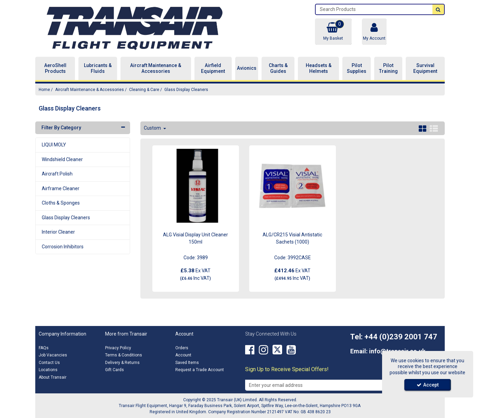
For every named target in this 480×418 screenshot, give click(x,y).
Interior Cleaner (58, 232)
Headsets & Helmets (318, 68)
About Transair (52, 377)
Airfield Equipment (213, 68)
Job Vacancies (53, 355)
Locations (48, 369)
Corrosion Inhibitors (63, 246)
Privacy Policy (118, 347)
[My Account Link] (374, 31)
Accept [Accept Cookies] (428, 385)
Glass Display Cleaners (66, 217)
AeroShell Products (55, 68)
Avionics (246, 68)
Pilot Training (388, 68)
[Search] (374, 9)
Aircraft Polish (57, 174)
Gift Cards (114, 369)
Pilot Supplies (356, 68)
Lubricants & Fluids (98, 68)
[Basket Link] (333, 31)
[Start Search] (438, 9)
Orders (181, 347)
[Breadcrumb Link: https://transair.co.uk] (44, 89)
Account (183, 355)
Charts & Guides (278, 68)
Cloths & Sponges (61, 203)
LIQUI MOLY (54, 144)
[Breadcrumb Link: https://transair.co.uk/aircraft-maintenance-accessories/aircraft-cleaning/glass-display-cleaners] (186, 89)
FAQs (44, 347)
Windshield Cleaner (62, 159)
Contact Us (49, 362)
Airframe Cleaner (60, 188)
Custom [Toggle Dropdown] (153, 128)
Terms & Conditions (123, 355)
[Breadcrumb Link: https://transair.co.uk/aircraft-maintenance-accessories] (89, 89)
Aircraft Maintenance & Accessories (155, 68)
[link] (249, 350)
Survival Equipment (425, 68)
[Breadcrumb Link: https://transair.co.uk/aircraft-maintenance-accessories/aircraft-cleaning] (144, 89)
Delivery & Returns (122, 362)
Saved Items (187, 362)
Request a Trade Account (199, 369)
